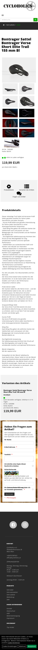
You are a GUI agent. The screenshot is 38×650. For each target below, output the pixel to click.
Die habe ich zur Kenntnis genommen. (17, 488)
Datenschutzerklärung (15, 487)
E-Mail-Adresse (9, 447)
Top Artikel (10, 627)
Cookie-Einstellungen (10, 646)
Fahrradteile (10, 25)
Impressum (10, 618)
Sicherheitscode (10, 469)
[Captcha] (19, 484)
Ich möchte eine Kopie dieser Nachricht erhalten (15, 465)
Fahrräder (10, 590)
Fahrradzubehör (12, 592)
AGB (8, 613)
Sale (8, 599)
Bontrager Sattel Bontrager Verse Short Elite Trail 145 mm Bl (18, 391)
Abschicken (9, 494)
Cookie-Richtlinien (14, 643)
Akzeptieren (32, 646)
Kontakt (9, 608)
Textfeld (7, 454)
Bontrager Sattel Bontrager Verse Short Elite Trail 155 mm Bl (16, 45)
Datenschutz (11, 611)
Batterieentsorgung (13, 616)
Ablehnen (22, 646)
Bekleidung (10, 597)
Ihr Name (7, 440)
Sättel (18, 25)
